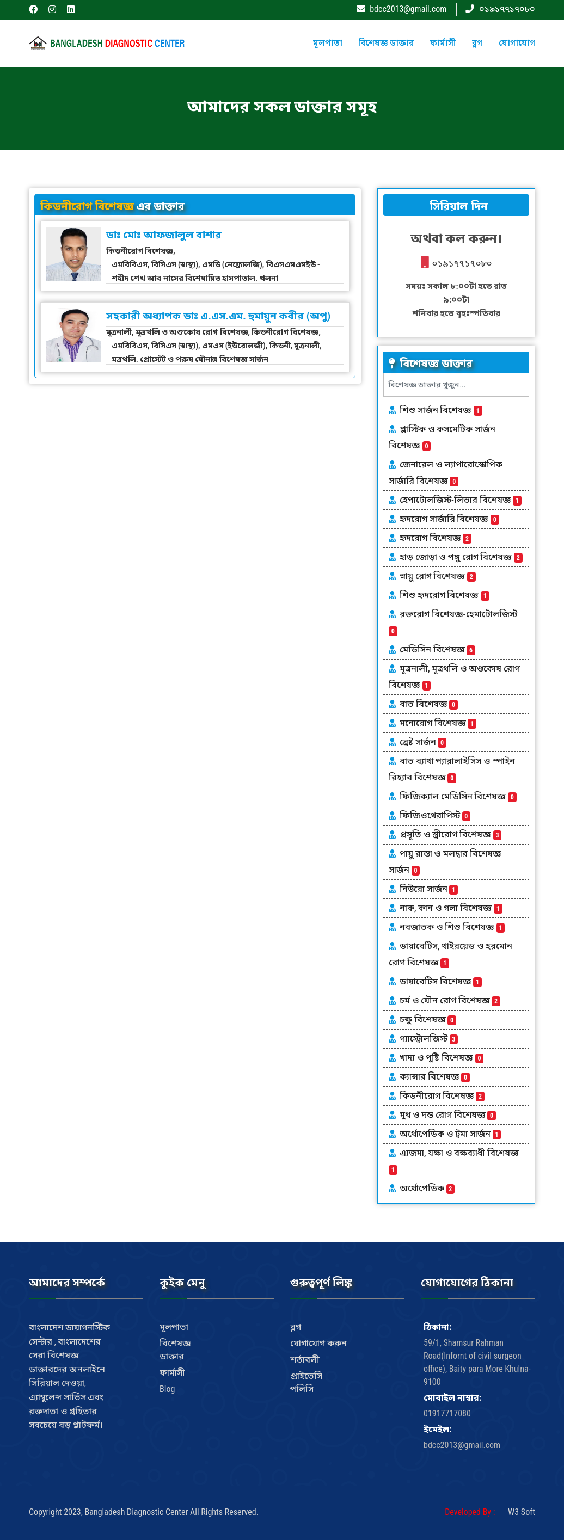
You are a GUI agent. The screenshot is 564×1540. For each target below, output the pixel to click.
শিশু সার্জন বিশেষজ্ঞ (441, 410)
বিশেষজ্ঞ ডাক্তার (386, 43)
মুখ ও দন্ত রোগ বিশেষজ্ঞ (448, 1115)
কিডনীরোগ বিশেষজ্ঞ (442, 1096)
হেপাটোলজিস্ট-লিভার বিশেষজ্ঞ (461, 500)
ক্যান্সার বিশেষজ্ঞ (435, 1076)
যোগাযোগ (517, 43)
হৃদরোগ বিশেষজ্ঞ (435, 538)
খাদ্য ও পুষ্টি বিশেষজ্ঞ (441, 1057)
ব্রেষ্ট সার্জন (423, 742)
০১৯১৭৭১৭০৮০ (507, 9)
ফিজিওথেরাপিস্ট (435, 815)
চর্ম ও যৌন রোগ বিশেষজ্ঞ (450, 1000)
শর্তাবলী (305, 1359)
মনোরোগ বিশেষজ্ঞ (438, 723)
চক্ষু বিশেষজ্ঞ (428, 1019)
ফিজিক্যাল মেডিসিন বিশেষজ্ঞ (458, 796)
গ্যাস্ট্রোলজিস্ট (429, 1038)
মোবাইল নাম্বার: (452, 1398)
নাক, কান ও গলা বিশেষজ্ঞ (451, 908)
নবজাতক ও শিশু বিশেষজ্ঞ (452, 927)
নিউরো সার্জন (429, 889)
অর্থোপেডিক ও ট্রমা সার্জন (450, 1134)
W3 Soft (521, 1512)
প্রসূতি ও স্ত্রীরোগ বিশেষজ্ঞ (450, 834)
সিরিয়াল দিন (456, 206)
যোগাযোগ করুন (318, 1343)
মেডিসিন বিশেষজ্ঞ (437, 649)
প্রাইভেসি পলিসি (306, 1382)
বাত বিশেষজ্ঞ (429, 704)
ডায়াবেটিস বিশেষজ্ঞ (441, 981)
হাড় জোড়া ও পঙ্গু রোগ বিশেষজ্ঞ (461, 557)
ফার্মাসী (443, 43)
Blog (167, 1389)
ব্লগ (477, 43)
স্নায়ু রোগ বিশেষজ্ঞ (438, 576)
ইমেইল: (437, 1429)
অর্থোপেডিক (427, 1188)
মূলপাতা (327, 43)
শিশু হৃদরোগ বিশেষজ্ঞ (444, 595)
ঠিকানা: (437, 1327)
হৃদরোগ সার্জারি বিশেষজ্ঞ (449, 519)
